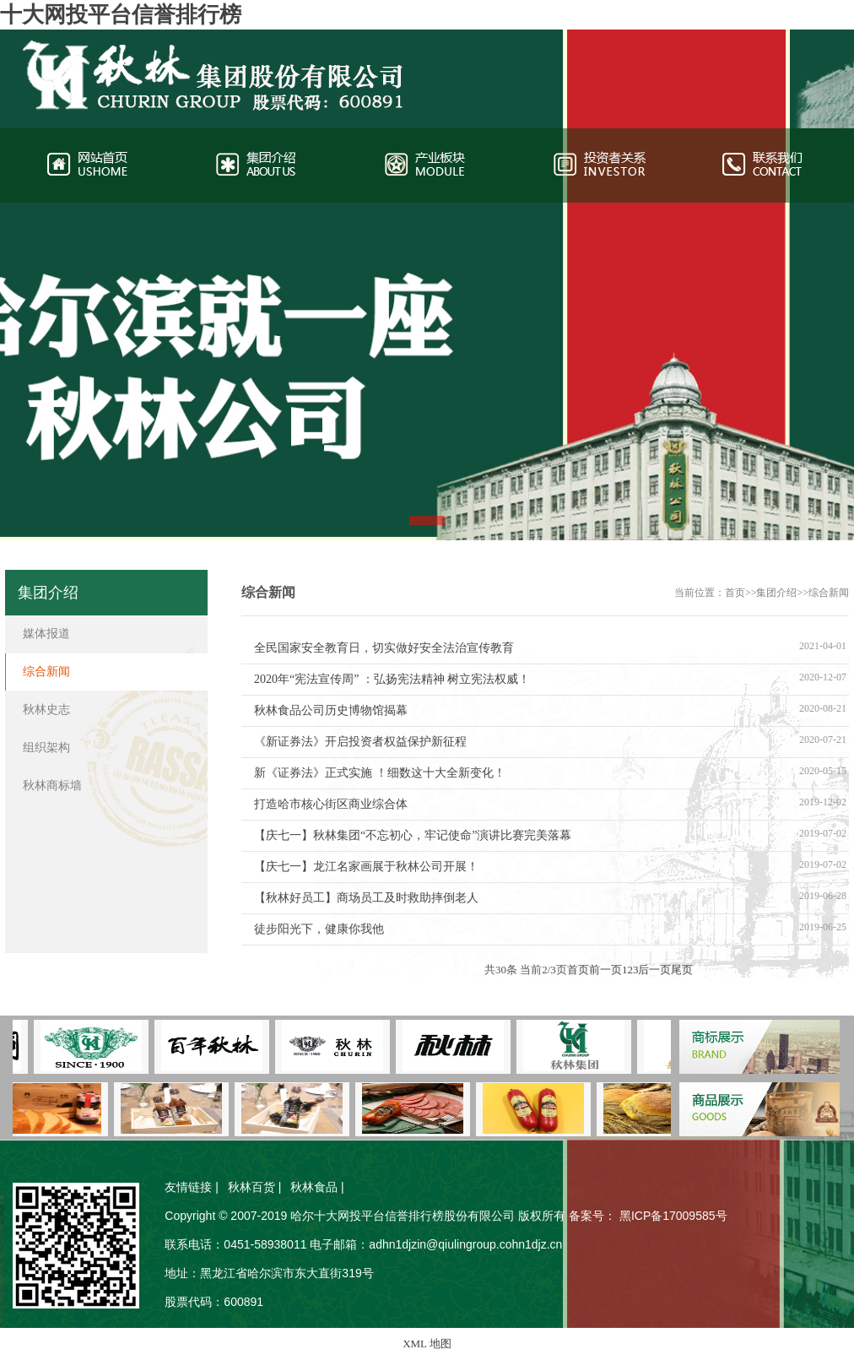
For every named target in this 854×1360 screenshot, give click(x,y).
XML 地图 (427, 1343)
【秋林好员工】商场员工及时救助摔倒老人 (366, 897)
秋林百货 (251, 1187)
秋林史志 (46, 709)
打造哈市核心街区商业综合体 (331, 804)
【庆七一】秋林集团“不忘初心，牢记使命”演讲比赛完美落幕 (412, 835)
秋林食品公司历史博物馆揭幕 (331, 710)
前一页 (605, 969)
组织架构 (46, 747)
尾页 (682, 969)
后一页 (654, 969)
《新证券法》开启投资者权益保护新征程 (360, 741)
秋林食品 (314, 1187)
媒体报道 (46, 633)
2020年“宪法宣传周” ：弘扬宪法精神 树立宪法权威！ (392, 679)
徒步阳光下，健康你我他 (319, 929)
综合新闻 (828, 593)
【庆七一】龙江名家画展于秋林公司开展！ (366, 866)
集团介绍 (776, 593)
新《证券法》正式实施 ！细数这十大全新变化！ (379, 773)
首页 (735, 593)
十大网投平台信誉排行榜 (120, 15)
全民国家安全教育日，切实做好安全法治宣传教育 (384, 648)
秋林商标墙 (52, 785)
